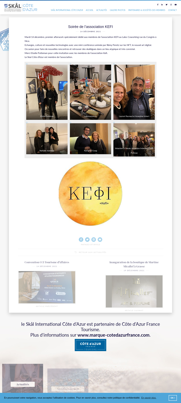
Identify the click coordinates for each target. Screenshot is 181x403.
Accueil (89, 10)
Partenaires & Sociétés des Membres (146, 10)
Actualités (101, 10)
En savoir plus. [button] (148, 398)
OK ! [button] (173, 398)
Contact (172, 10)
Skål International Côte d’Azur (67, 10)
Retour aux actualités (90, 261)
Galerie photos (117, 10)
